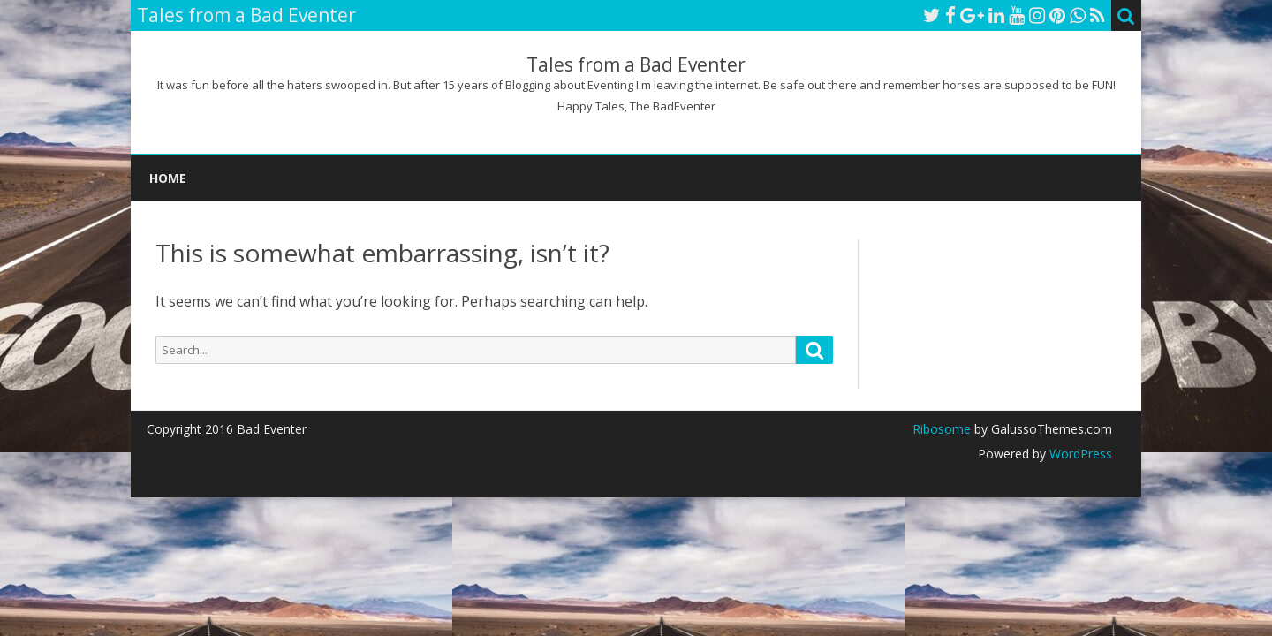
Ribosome (941, 428)
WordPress (1079, 453)
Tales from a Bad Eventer (636, 65)
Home (167, 178)
